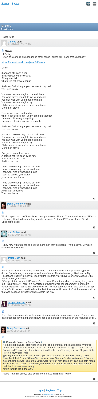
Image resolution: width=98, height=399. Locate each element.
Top (59, 390)
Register (50, 390)
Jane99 (12, 41)
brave (10, 29)
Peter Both (14, 258)
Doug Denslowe (16, 203)
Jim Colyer (14, 232)
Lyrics (15, 3)
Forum (5, 3)
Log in (40, 390)
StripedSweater (16, 302)
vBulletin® (48, 394)
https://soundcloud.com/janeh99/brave (23, 62)
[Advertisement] (23, 15)
